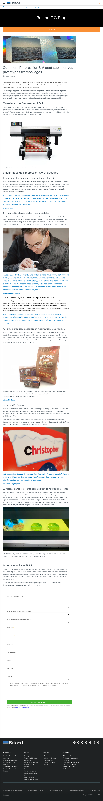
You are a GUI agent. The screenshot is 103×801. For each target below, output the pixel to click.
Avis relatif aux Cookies (35, 791)
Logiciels (46, 753)
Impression (7, 753)
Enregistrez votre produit (76, 791)
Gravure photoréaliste (31, 780)
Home (3, 6)
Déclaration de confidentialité (12, 791)
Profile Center (67, 769)
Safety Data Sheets (69, 767)
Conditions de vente (55, 791)
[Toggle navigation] (4, 3)
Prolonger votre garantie (70, 758)
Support (66, 753)
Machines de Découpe (31, 762)
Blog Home (8, 7)
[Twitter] (90, 742)
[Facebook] (78, 742)
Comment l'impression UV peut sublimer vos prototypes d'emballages (30, 7)
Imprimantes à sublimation (11, 769)
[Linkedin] (98, 742)
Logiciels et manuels (69, 764)
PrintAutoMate (48, 760)
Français (6, 795)
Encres (5, 771)
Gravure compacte (30, 771)
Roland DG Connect (50, 758)
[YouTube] (94, 742)
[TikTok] (86, 742)
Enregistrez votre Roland (71, 762)
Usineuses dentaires (30, 769)
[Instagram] (82, 742)
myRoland (66, 760)
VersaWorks (47, 756)
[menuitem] (99, 3)
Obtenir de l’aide (68, 756)
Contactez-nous (95, 791)
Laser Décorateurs (30, 777)
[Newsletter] (74, 742)
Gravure (27, 753)
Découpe (27, 756)
